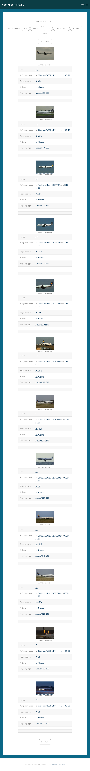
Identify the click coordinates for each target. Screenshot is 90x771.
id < (25, 28)
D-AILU (38, 312)
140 (37, 237)
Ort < (48, 28)
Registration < (61, 28)
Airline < (76, 28)
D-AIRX (38, 486)
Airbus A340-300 (42, 148)
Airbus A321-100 (42, 205)
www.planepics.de (13, 4)
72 (37, 645)
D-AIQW (39, 251)
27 (37, 529)
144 (37, 298)
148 (37, 355)
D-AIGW (39, 136)
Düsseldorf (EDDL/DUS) (47, 75)
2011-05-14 (65, 130)
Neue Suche (45, 41)
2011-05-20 (65, 75)
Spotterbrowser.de (58, 765)
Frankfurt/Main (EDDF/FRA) (49, 185)
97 (37, 69)
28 (37, 587)
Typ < (45, 33)
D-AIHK (39, 544)
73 (37, 700)
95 (37, 124)
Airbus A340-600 (42, 556)
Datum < (36, 28)
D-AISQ (39, 81)
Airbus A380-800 (42, 382)
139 (37, 179)
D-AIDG (39, 194)
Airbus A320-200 (42, 263)
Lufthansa (40, 87)
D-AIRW (39, 428)
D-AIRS (38, 657)
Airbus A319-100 (42, 324)
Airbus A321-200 (42, 93)
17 (37, 471)
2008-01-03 (65, 651)
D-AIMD (39, 370)
